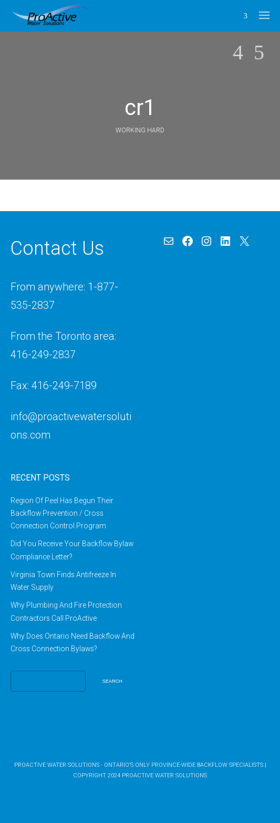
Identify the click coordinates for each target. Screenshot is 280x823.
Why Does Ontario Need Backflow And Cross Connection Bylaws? (72, 642)
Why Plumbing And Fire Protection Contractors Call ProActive (66, 611)
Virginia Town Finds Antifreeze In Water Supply (63, 580)
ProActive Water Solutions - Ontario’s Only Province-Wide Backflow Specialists (138, 765)
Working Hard (140, 130)
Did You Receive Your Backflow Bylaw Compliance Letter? (72, 549)
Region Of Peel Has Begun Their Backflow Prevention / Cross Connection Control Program (62, 513)
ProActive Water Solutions (164, 775)
